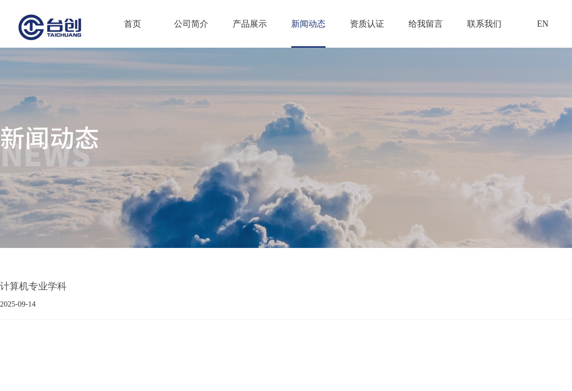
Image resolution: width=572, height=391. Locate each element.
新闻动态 (308, 24)
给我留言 (426, 24)
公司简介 (191, 24)
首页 (132, 24)
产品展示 (250, 24)
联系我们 (484, 24)
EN (543, 24)
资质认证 (367, 24)
